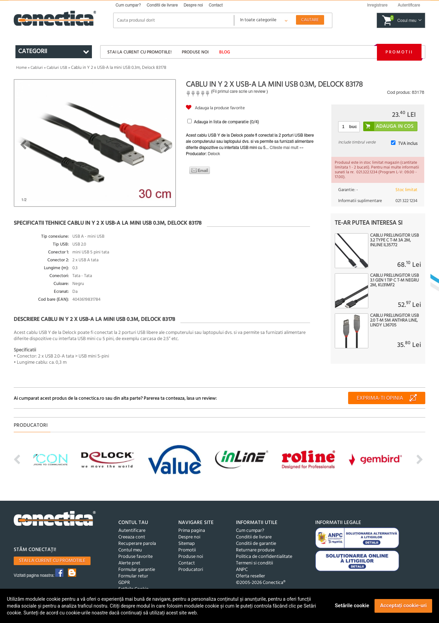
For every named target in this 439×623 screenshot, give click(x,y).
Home (21, 67)
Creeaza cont (131, 537)
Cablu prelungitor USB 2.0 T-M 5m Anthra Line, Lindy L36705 (394, 320)
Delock (214, 154)
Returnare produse (255, 550)
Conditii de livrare (162, 5)
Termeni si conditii (254, 563)
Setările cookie (352, 605)
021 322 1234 (406, 200)
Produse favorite (135, 557)
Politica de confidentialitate (264, 557)
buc (353, 126)
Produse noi (195, 52)
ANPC (242, 570)
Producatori (190, 570)
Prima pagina (191, 531)
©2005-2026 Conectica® (260, 583)
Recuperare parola (137, 544)
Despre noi (193, 5)
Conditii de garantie (256, 544)
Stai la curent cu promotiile (52, 561)
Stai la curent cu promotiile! (139, 52)
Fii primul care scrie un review (238, 91)
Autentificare (131, 531)
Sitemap (186, 544)
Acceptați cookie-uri (403, 605)
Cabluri (37, 67)
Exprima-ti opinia (380, 398)
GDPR (124, 583)
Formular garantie (136, 570)
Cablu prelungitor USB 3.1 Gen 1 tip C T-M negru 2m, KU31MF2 (394, 280)
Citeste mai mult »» (287, 148)
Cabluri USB (57, 67)
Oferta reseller (250, 576)
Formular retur (133, 576)
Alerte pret (129, 563)
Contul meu (130, 550)
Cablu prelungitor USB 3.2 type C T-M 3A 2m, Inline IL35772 (394, 240)
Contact (216, 5)
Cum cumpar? (128, 5)
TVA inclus (407, 143)
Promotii (399, 52)
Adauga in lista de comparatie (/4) (226, 122)
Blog (224, 52)
